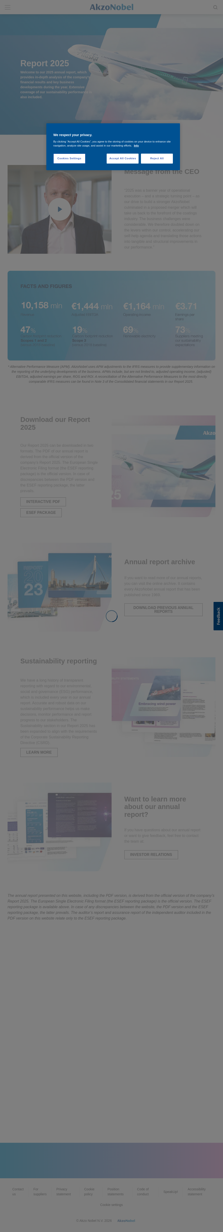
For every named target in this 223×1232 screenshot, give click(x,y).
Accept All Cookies (122, 158)
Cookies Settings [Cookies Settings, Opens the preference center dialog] (69, 158)
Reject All (157, 158)
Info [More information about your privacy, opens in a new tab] (136, 145)
